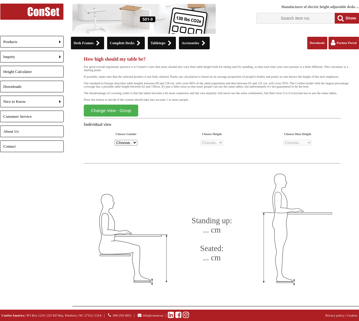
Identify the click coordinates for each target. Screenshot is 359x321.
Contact (9, 146)
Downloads (12, 86)
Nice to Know (33, 103)
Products (33, 43)
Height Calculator (17, 71)
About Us (11, 131)
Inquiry (33, 58)
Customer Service (17, 116)
